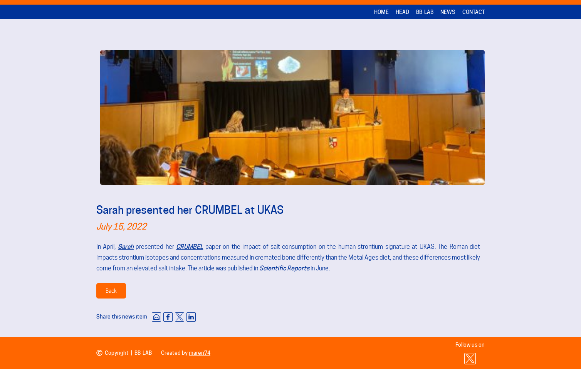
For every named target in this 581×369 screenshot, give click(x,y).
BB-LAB (424, 12)
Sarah (126, 246)
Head (402, 12)
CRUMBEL (189, 246)
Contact (473, 12)
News (447, 12)
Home (381, 12)
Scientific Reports (284, 268)
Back (111, 291)
